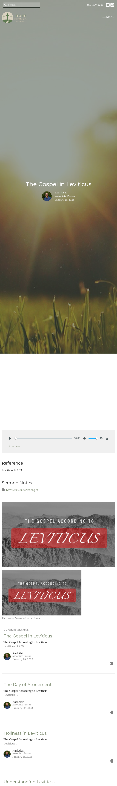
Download (14, 446)
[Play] (10, 438)
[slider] (43, 438)
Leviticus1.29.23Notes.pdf (20, 490)
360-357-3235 (95, 4)
